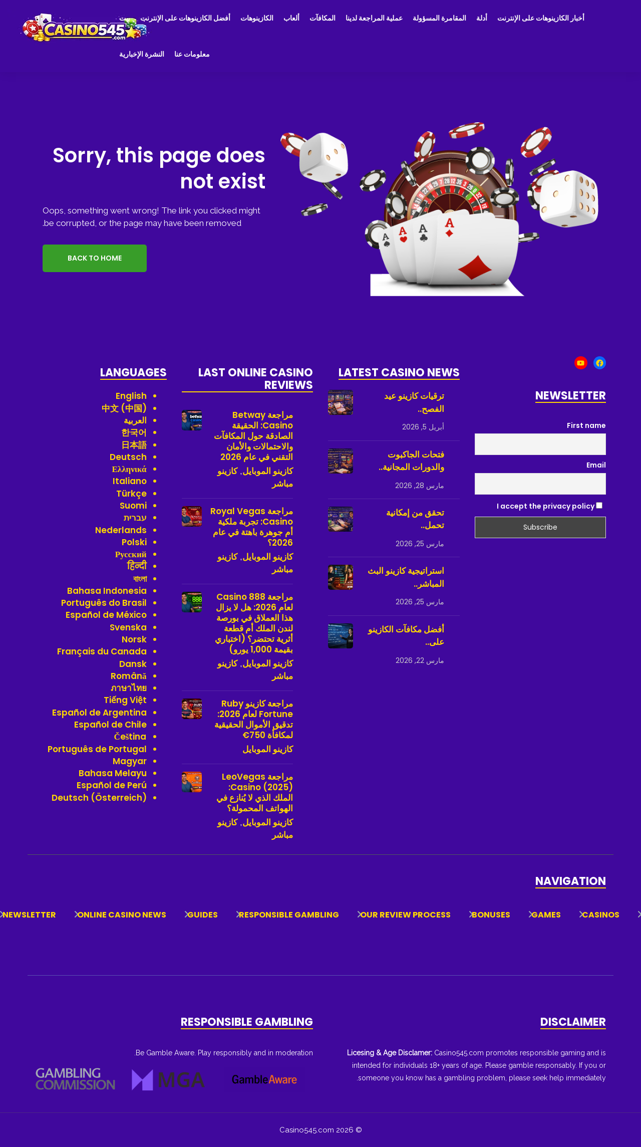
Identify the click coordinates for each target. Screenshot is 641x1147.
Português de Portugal (97, 749)
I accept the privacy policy (549, 506)
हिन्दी (137, 566)
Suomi (133, 506)
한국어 (134, 432)
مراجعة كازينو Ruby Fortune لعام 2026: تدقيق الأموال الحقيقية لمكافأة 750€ (253, 720)
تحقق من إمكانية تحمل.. (415, 519)
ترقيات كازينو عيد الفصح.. (414, 402)
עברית (135, 518)
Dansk (133, 664)
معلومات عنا (192, 54)
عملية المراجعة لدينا (374, 18)
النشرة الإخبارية (141, 54)
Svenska (128, 627)
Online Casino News (121, 915)
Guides (202, 915)
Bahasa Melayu (113, 773)
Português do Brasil (104, 603)
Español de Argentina (99, 713)
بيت (124, 18)
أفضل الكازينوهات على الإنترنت (185, 18)
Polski (134, 542)
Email (596, 465)
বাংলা (140, 579)
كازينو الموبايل (267, 471)
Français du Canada (102, 651)
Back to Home (95, 258)
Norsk (134, 639)
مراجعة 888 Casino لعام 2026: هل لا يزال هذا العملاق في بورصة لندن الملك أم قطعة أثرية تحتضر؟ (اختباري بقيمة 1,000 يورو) (254, 623)
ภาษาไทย (129, 688)
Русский (131, 554)
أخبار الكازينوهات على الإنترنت (540, 18)
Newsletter (29, 915)
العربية (135, 420)
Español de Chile (110, 725)
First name (586, 425)
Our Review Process (405, 915)
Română (129, 676)
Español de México (106, 615)
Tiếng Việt (125, 700)
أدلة (481, 18)
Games (546, 915)
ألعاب (291, 18)
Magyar (130, 761)
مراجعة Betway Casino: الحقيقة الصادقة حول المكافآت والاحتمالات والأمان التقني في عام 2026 (253, 436)
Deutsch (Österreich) (99, 798)
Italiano (130, 481)
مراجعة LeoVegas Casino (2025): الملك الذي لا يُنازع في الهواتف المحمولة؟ (254, 793)
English (131, 396)
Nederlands (121, 530)
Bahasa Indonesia (107, 591)
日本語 (134, 445)
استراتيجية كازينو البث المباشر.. (406, 577)
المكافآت (322, 18)
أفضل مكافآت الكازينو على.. (406, 635)
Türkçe (131, 494)
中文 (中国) (124, 408)
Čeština (130, 737)
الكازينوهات (256, 18)
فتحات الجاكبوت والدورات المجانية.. (411, 461)
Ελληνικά (129, 469)
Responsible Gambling (289, 915)
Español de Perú (112, 785)
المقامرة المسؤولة (439, 18)
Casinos (600, 915)
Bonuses (491, 915)
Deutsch (128, 457)
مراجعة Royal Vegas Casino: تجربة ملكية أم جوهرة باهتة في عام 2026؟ (251, 527)
